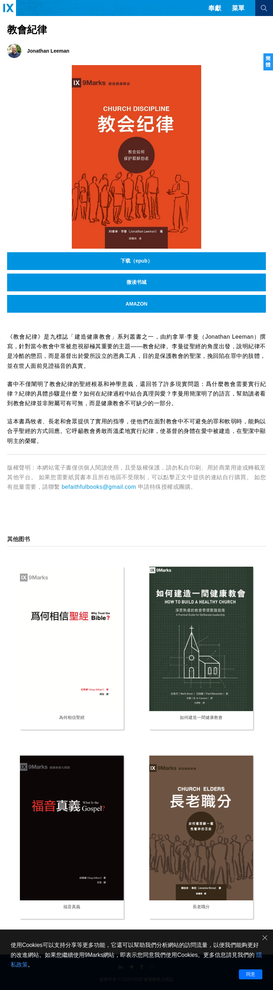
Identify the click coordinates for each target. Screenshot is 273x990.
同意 (250, 974)
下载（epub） (136, 261)
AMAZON (136, 304)
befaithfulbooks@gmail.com (98, 487)
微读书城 (136, 282)
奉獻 (214, 8)
